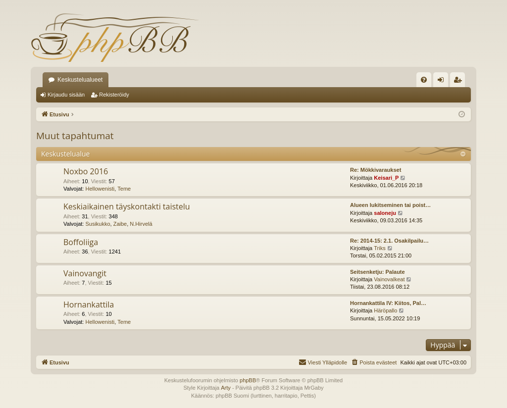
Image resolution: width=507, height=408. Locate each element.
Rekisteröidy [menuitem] (460, 81)
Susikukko (97, 224)
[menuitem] (423, 79)
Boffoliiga (80, 242)
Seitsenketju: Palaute (377, 272)
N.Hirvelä (141, 224)
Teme (124, 189)
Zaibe (120, 224)
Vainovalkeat (389, 279)
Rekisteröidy (114, 95)
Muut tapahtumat (75, 135)
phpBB (248, 380)
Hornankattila (88, 304)
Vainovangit (84, 273)
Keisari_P (386, 178)
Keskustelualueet (79, 79)
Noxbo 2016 (85, 171)
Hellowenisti (99, 189)
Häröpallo (385, 310)
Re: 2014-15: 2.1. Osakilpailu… (389, 241)
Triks (379, 248)
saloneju (385, 213)
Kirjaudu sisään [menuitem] (443, 81)
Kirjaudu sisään (66, 95)
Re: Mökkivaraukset (375, 170)
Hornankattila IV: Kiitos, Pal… (388, 303)
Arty (226, 388)
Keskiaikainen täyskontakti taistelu (126, 206)
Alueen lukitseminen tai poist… (390, 205)
